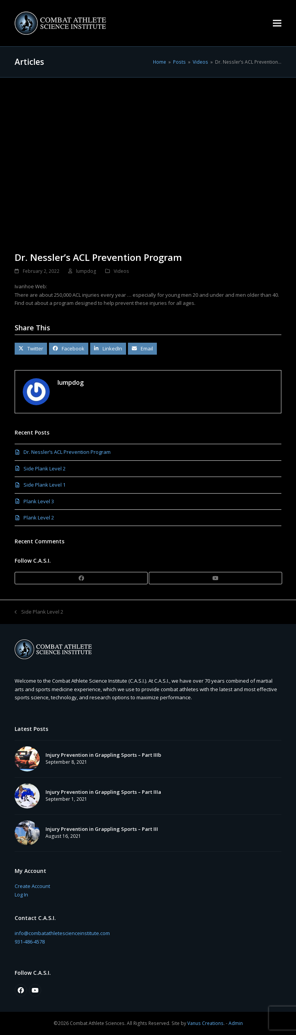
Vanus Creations (205, 1023)
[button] (277, 23)
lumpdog (86, 271)
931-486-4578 (30, 941)
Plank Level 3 (39, 501)
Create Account (32, 886)
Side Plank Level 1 (45, 484)
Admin (236, 1023)
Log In (21, 894)
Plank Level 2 (39, 517)
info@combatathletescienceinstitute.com (62, 933)
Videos (121, 271)
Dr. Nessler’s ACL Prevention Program (67, 451)
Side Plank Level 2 (45, 468)
